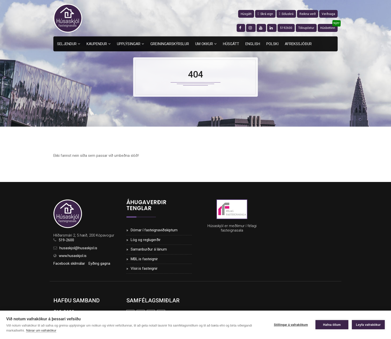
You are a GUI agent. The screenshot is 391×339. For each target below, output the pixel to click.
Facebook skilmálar (69, 263)
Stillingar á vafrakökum (291, 325)
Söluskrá (286, 14)
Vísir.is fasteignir (144, 268)
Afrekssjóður (298, 44)
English (252, 44)
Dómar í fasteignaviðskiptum (154, 230)
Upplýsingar (128, 44)
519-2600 (66, 240)
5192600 (286, 28)
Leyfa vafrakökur (368, 325)
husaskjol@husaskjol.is (78, 248)
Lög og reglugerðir (146, 240)
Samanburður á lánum (149, 249)
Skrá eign (265, 14)
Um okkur (204, 44)
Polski (272, 44)
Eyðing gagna (99, 263)
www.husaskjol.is (73, 256)
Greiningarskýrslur (169, 44)
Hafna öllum (332, 325)
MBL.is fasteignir (144, 259)
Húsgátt (246, 14)
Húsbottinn (327, 28)
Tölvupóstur (306, 28)
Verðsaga (328, 14)
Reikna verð (307, 14)
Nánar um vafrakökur (41, 330)
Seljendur (67, 44)
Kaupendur (97, 44)
